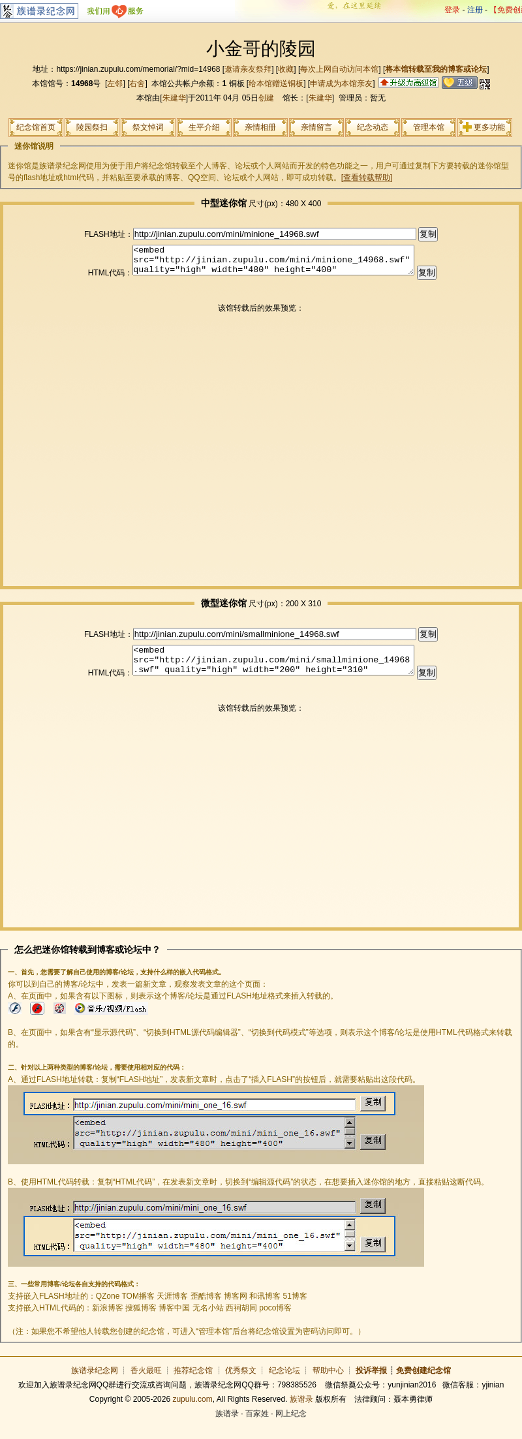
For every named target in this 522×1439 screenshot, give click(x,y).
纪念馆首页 (35, 127)
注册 (475, 9)
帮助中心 (328, 1382)
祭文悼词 (148, 127)
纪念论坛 (284, 1382)
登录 (452, 9)
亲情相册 (260, 127)
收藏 (286, 69)
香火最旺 (146, 1382)
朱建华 (174, 97)
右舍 (137, 83)
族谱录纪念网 (94, 1382)
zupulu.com (192, 1411)
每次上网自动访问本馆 (339, 69)
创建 (266, 97)
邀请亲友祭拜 (247, 69)
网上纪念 (291, 1425)
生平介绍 (204, 127)
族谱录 (301, 1411)
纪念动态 (372, 127)
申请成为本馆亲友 (341, 83)
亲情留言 (316, 127)
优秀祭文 (240, 1382)
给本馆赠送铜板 (276, 83)
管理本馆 (428, 127)
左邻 (115, 83)
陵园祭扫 (92, 127)
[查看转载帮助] (367, 177)
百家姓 (257, 1425)
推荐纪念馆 (193, 1382)
